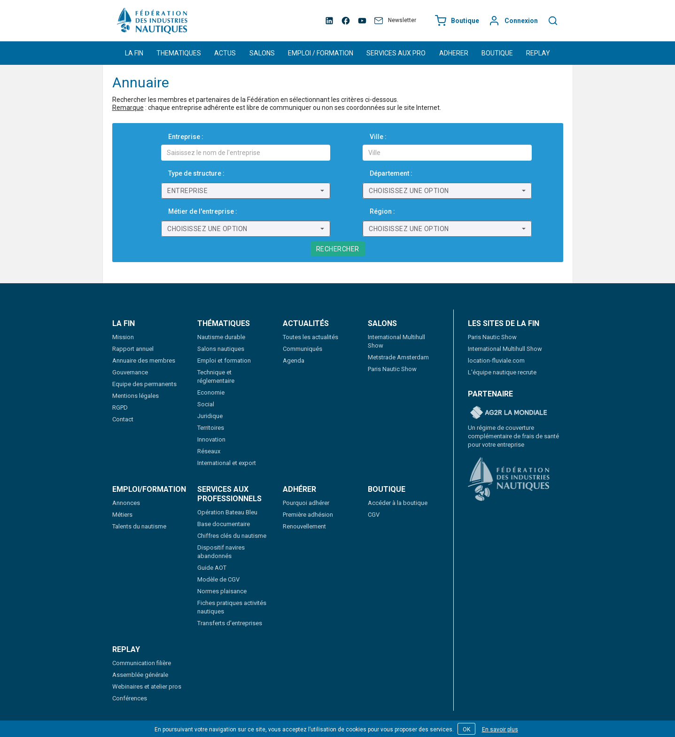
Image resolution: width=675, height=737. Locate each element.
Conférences (129, 698)
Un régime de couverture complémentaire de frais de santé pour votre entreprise (513, 436)
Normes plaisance (222, 591)
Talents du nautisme (139, 526)
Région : (382, 211)
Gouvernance (130, 372)
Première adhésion (308, 514)
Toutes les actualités (310, 337)
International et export (226, 462)
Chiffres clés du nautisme (231, 535)
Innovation (211, 439)
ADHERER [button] (453, 53)
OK (466, 729)
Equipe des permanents (144, 384)
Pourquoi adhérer (306, 502)
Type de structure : (196, 173)
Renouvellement (304, 526)
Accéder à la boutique (397, 502)
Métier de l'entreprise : (202, 211)
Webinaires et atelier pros (146, 686)
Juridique (210, 415)
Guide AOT (211, 567)
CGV (374, 514)
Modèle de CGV (218, 579)
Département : (391, 173)
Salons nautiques (220, 348)
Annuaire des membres (143, 360)
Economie (211, 392)
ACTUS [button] (225, 53)
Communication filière (141, 663)
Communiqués (302, 348)
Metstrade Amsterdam (398, 357)
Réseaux (208, 451)
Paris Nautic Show (392, 368)
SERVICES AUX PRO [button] (396, 53)
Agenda (293, 360)
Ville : (378, 136)
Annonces (126, 502)
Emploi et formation (224, 360)
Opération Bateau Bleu (227, 512)
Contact (122, 419)
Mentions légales (135, 395)
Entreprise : (185, 136)
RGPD (120, 407)
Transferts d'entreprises (229, 623)
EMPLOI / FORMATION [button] (320, 53)
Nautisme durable (221, 337)
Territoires (210, 427)
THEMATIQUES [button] (178, 53)
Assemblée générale (140, 674)
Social (205, 404)
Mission (123, 337)
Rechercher (337, 249)
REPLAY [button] (538, 53)
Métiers (122, 514)
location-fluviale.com (496, 360)
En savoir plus (500, 729)
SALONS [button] (262, 53)
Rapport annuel (133, 348)
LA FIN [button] (134, 53)
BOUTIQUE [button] (497, 53)
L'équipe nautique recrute (502, 372)
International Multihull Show (505, 348)
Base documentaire (223, 524)
